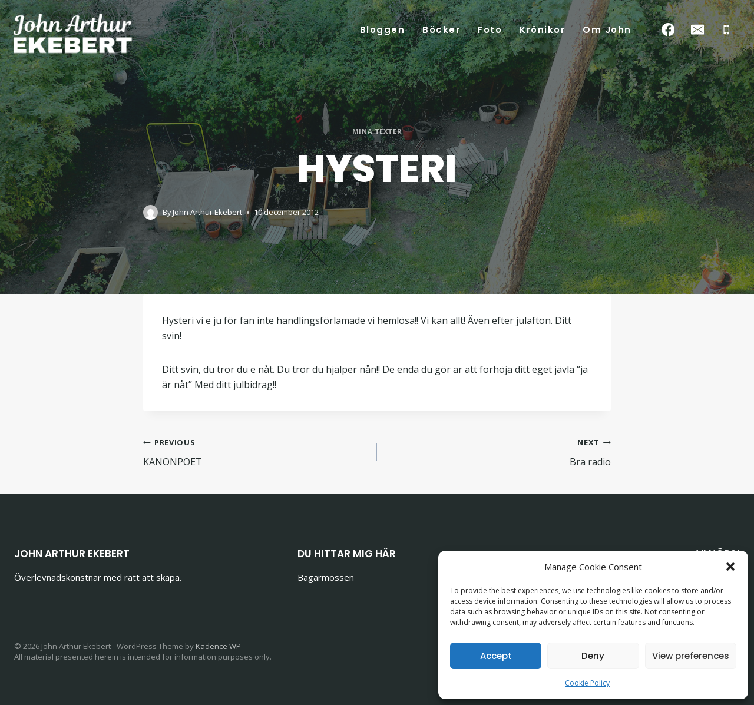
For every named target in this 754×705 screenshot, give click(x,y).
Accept (496, 656)
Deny (592, 656)
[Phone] (726, 29)
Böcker (441, 30)
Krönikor (542, 30)
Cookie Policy (587, 683)
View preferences (690, 656)
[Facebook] (668, 29)
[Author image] (150, 212)
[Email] (697, 29)
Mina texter (377, 131)
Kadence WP (218, 646)
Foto (490, 30)
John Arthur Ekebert (207, 212)
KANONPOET (255, 451)
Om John (607, 30)
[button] (730, 566)
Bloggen (382, 30)
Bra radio (498, 451)
